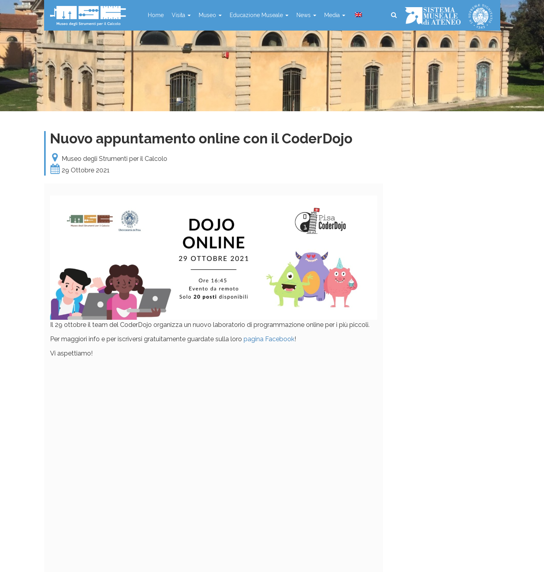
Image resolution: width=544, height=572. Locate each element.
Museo (210, 15)
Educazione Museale (259, 15)
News (306, 15)
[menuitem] (357, 15)
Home (156, 15)
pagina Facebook (269, 339)
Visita (181, 15)
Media (334, 15)
